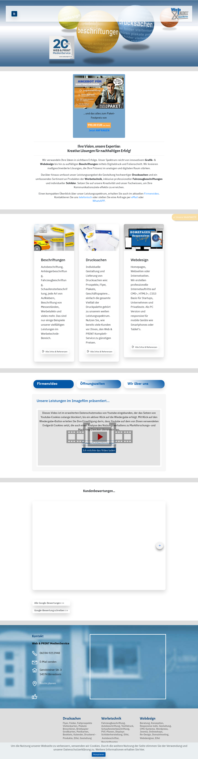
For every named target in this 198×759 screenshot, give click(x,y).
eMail (134, 197)
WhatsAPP (99, 200)
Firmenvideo (151, 193)
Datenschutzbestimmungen (99, 443)
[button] (99, 545)
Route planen (48, 683)
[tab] (53, 384)
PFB (91, 702)
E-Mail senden (48, 661)
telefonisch (85, 197)
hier (142, 749)
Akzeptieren (98, 754)
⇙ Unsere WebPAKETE (185, 217)
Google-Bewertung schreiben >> (51, 610)
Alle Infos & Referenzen (54, 351)
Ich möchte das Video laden (99, 450)
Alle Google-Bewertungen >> (51, 602)
